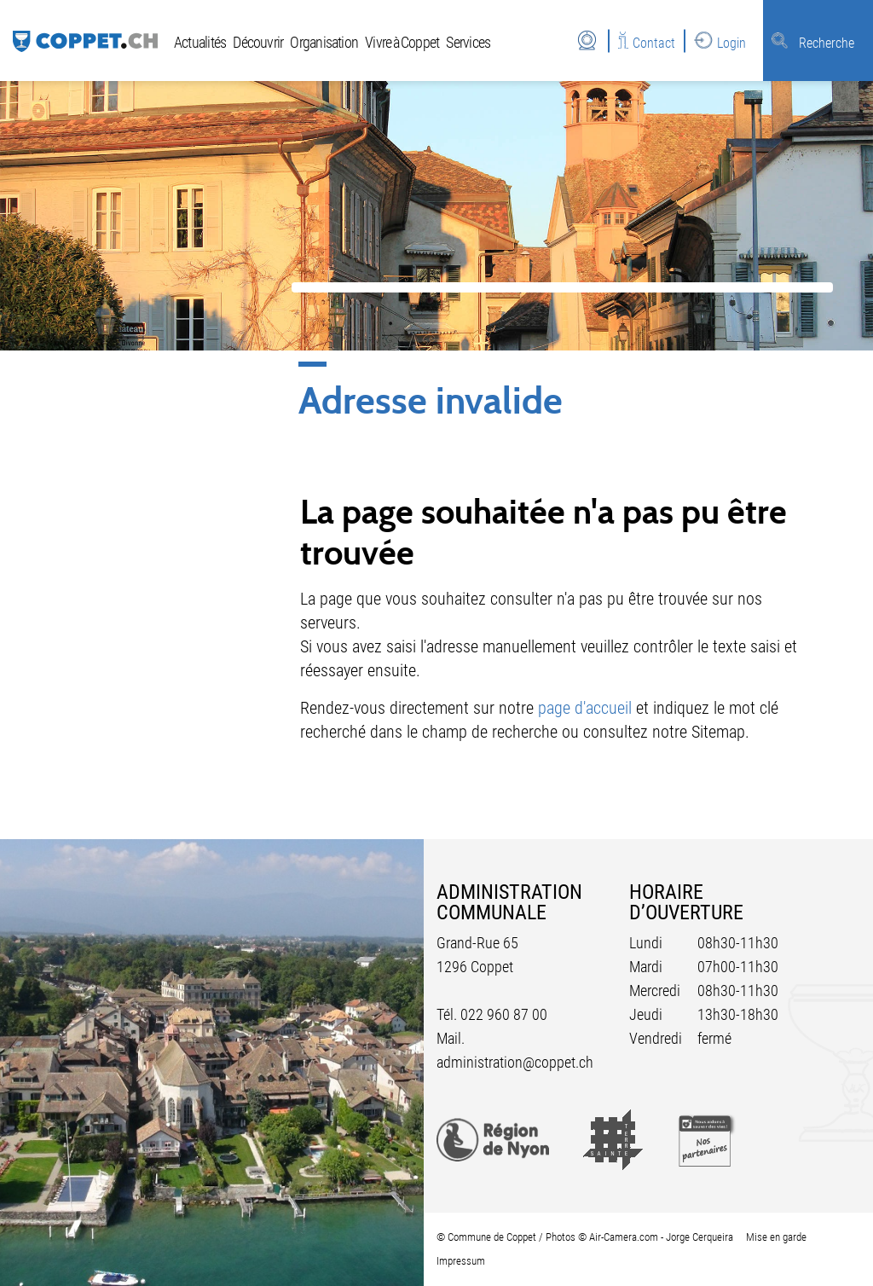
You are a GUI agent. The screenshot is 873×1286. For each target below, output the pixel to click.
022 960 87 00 (503, 1014)
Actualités (200, 42)
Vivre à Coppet (402, 42)
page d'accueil (585, 708)
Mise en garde (776, 1237)
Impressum (460, 1260)
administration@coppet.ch (514, 1062)
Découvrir (258, 42)
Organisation (324, 42)
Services (468, 42)
